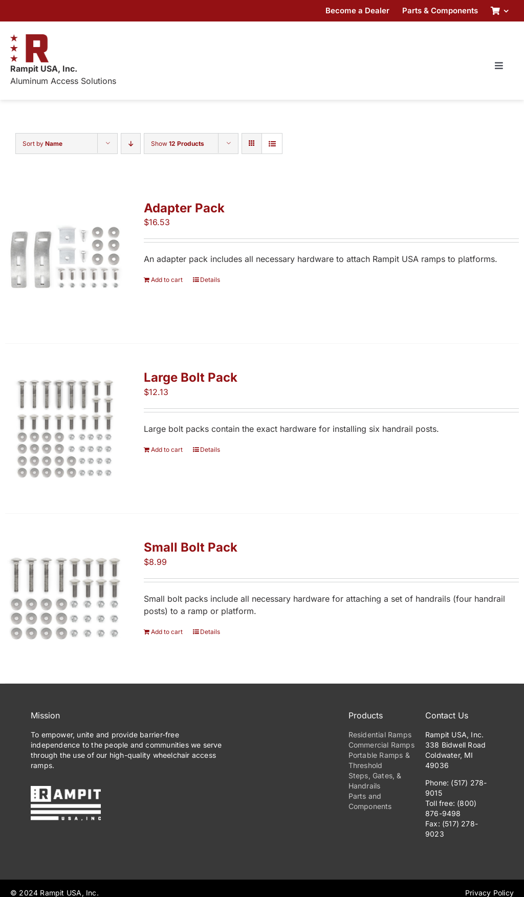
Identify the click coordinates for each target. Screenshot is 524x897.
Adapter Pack (184, 208)
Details (210, 279)
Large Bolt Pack (190, 377)
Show (177, 143)
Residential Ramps (380, 734)
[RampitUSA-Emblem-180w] (29, 38)
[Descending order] (131, 143)
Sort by (42, 143)
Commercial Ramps (381, 744)
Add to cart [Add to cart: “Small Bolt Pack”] (167, 632)
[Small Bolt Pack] (64, 598)
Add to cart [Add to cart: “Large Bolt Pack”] (167, 449)
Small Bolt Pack (190, 547)
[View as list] (272, 144)
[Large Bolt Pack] (64, 428)
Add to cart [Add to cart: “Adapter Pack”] (167, 279)
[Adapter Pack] (64, 259)
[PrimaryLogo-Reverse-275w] (66, 790)
